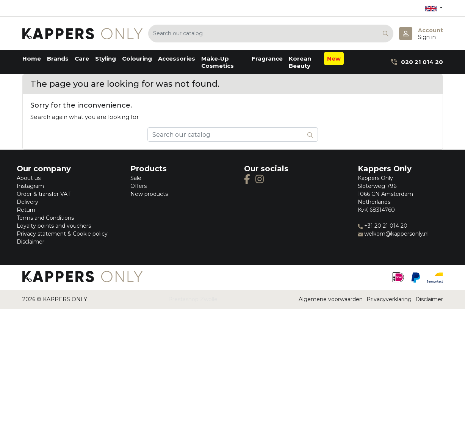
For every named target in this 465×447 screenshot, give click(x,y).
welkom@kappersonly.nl (393, 233)
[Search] (270, 33)
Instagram (30, 186)
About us (29, 178)
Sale (135, 178)
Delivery (27, 201)
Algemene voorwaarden (331, 299)
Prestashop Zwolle (193, 299)
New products (149, 194)
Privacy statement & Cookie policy (62, 233)
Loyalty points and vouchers (54, 225)
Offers (138, 186)
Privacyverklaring (389, 299)
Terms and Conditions (45, 217)
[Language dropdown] (434, 8)
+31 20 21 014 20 (382, 225)
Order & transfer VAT (43, 194)
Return (26, 209)
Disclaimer (30, 241)
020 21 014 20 (417, 62)
